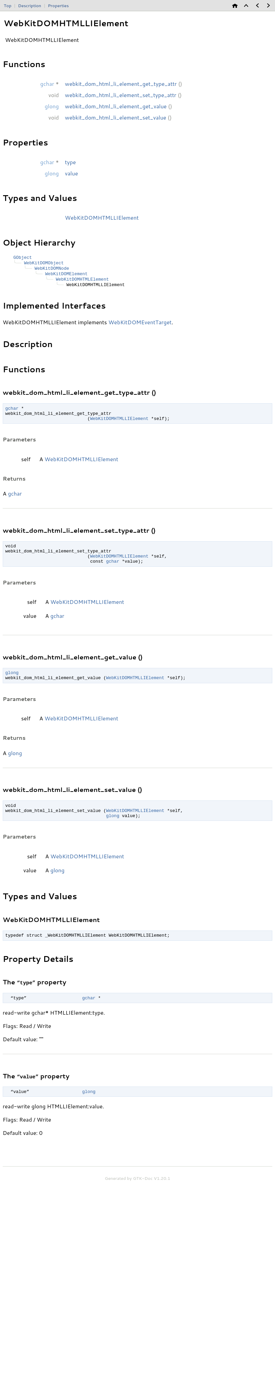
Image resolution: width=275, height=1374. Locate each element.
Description (29, 5)
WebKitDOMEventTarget (140, 326)
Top (7, 5)
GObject (22, 258)
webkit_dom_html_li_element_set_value (115, 117)
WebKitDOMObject (44, 264)
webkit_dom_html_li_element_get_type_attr (121, 84)
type (70, 162)
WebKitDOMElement (66, 277)
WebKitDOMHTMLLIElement (102, 217)
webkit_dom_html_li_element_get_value (116, 106)
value (71, 173)
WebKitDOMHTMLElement (82, 283)
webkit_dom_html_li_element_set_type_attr (120, 95)
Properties (58, 5)
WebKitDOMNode (52, 270)
